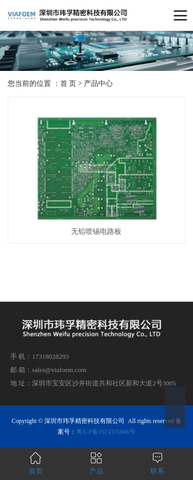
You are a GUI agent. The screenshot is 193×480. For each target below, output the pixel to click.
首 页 (68, 83)
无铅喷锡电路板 (96, 231)
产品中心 (98, 83)
